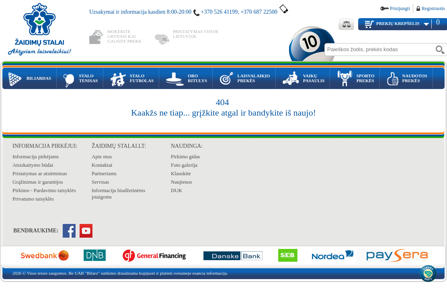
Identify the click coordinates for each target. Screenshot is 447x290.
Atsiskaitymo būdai (32, 165)
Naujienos (181, 182)
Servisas (100, 182)
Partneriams (104, 173)
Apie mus (102, 156)
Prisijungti (400, 8)
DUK (176, 190)
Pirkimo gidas (185, 156)
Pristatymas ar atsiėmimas (39, 173)
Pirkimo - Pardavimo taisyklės (44, 190)
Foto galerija (184, 165)
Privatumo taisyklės (33, 199)
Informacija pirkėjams (35, 156)
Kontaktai (102, 165)
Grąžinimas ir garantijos (37, 182)
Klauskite (181, 173)
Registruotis (433, 8)
